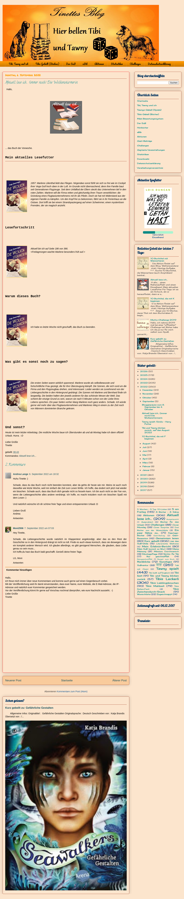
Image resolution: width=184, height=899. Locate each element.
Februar (146, 466)
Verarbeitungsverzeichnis (150, 168)
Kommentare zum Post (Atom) (72, 691)
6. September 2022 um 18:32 (44, 474)
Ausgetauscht (172, 519)
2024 (144, 379)
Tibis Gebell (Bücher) (47, 64)
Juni (145, 451)
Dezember (148, 390)
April (145, 458)
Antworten (18, 518)
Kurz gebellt (151, 541)
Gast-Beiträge (144, 141)
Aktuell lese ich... (27, 456)
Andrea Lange (20, 474)
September (148, 401)
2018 (143, 486)
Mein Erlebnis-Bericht (156, 546)
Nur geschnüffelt (158, 556)
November (148, 393)
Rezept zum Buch (166, 559)
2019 (144, 482)
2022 (144, 386)
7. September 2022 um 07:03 (39, 528)
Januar (146, 470)
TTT (159, 565)
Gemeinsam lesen (167, 538)
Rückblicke (143, 561)
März (145, 462)
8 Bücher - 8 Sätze (167, 512)
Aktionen (99, 64)
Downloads (143, 159)
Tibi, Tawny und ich (18, 64)
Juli (144, 447)
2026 (144, 371)
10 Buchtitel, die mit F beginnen (154, 437)
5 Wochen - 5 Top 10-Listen (152, 509)
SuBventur (142, 565)
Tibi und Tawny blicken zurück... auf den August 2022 (156, 430)
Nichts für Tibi (171, 554)
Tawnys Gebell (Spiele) (149, 110)
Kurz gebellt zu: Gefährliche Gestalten (29, 707)
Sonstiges (165, 561)
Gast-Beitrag (159, 535)
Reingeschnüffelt (144, 559)
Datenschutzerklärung (159, 64)
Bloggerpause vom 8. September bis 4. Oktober (153, 407)
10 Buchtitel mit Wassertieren (159, 259)
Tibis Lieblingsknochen (164, 582)
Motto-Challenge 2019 (163, 320)
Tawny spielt (167, 569)
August (146, 443)
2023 (144, 383)
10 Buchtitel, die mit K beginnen (162, 299)
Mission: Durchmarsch (166, 551)
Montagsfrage (149, 554)
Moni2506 (18, 528)
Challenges (135, 64)
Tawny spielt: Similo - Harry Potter (156, 422)
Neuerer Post (13, 680)
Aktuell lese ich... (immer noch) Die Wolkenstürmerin (154, 415)
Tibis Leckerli (167, 579)
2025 (144, 375)
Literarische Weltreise (167, 544)
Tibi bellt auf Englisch (159, 573)
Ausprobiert (147, 522)
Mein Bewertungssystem (150, 118)
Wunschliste (143, 594)
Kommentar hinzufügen (19, 570)
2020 (144, 479)
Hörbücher (142, 127)
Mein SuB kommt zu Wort (151, 549)
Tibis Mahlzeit (155, 586)
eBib (85, 64)
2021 (144, 475)
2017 (143, 490)
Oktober (147, 397)
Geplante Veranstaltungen (151, 150)
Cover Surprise (161, 527)
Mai (144, 455)
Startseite (67, 680)
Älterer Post (119, 680)
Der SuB (71, 64)
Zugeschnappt (164, 594)
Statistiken (117, 64)
